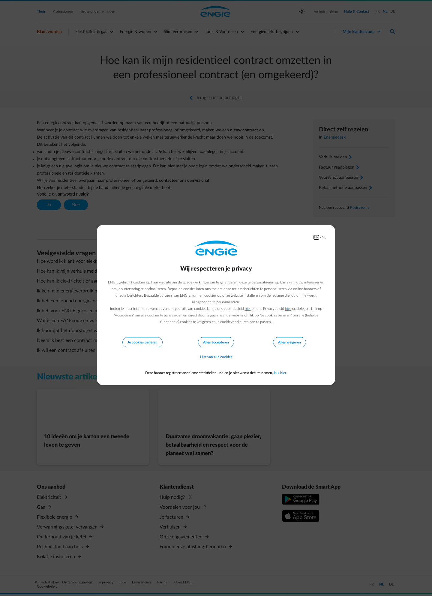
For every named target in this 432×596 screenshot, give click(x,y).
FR (316, 237)
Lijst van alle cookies (216, 357)
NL (324, 237)
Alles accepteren (216, 342)
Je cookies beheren (143, 342)
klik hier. (280, 373)
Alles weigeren (289, 342)
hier (248, 308)
